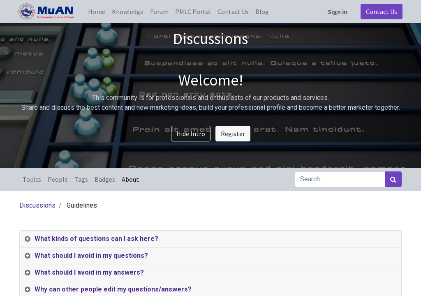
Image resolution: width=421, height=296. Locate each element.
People (58, 179)
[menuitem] (97, 11)
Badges (105, 179)
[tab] (210, 239)
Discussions (37, 205)
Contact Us (380, 11)
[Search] (393, 179)
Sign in (337, 11)
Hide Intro (190, 134)
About (130, 179)
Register (233, 134)
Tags (81, 179)
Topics (32, 179)
